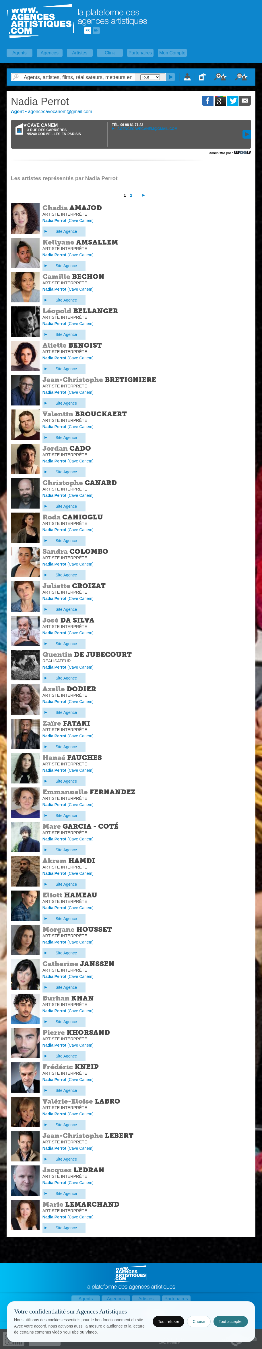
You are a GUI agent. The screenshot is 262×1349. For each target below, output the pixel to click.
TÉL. (127, 125)
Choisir (199, 1321)
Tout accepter (231, 1321)
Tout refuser (168, 1321)
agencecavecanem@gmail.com (144, 129)
